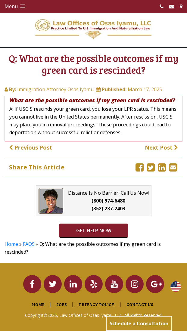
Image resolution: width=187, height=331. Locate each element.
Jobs (61, 304)
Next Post (161, 147)
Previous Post (30, 147)
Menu (15, 6)
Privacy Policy (96, 304)
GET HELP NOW (93, 230)
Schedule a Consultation (139, 323)
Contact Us (139, 304)
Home (11, 244)
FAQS (29, 244)
